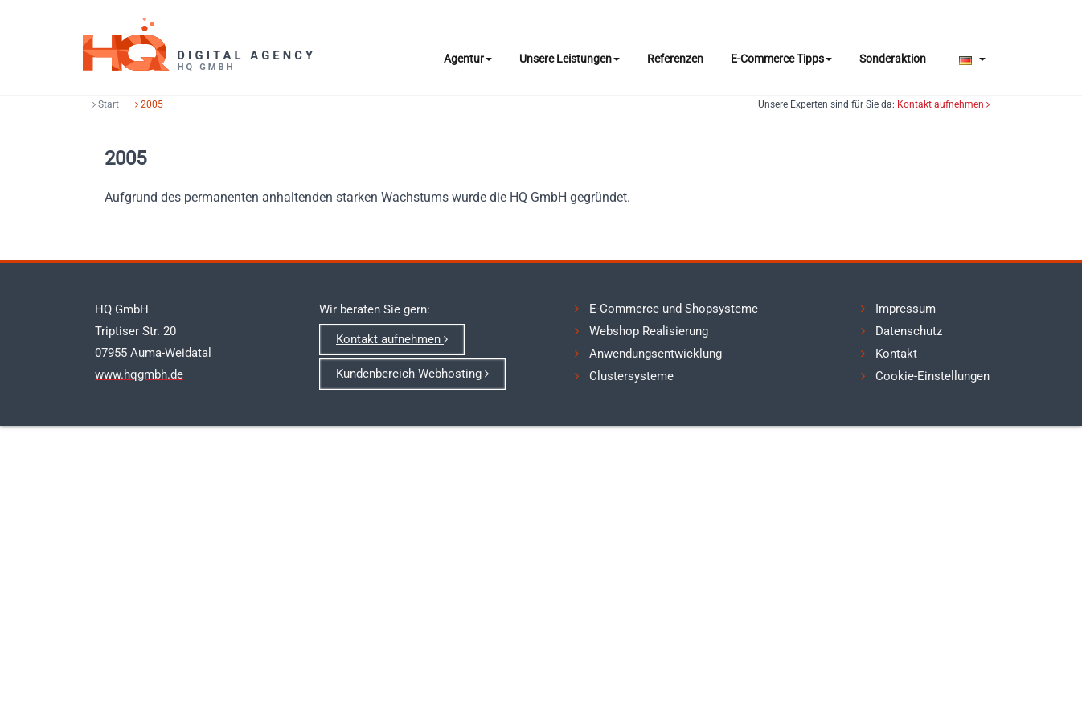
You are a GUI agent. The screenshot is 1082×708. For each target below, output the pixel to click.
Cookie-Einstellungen (932, 376)
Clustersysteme (631, 376)
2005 (149, 104)
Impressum (905, 308)
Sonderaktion (892, 58)
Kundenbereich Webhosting (412, 373)
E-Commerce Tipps (781, 58)
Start (105, 104)
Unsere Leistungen (569, 58)
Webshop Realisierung (648, 331)
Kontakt (896, 353)
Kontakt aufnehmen (943, 104)
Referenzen (675, 58)
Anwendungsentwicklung (655, 353)
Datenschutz (908, 331)
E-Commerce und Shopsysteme (673, 308)
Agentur (468, 58)
